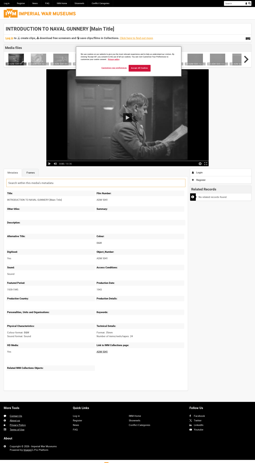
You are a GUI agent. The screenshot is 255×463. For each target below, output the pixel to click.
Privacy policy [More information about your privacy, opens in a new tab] (114, 59)
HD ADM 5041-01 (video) (16, 63)
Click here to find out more (136, 38)
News (35, 3)
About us (15, 420)
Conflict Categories (100, 3)
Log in (6, 3)
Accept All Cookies (139, 68)
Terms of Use (17, 429)
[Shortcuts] (248, 37)
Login (197, 172)
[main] (127, 209)
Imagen (28, 449)
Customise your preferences (114, 68)
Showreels (79, 3)
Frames (31, 172)
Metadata (12, 172)
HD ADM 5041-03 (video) (61, 63)
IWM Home (62, 3)
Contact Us (16, 415)
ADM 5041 (102, 351)
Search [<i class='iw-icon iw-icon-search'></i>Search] (249, 3)
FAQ (47, 3)
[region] (128, 61)
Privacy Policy (18, 425)
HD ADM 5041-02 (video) (38, 63)
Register (21, 3)
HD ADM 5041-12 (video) (195, 63)
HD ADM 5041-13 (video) (217, 63)
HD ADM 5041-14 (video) (240, 63)
